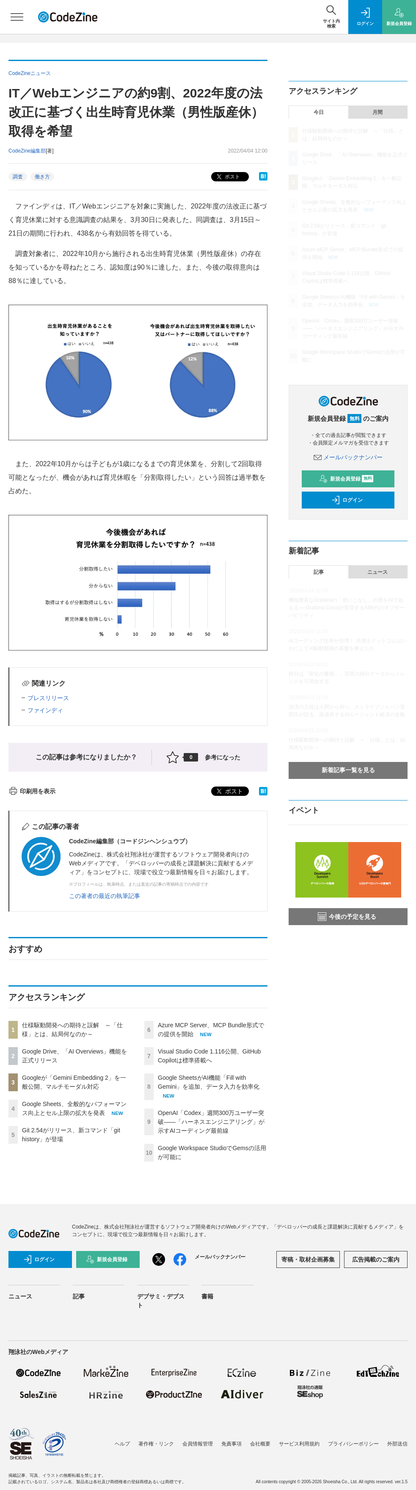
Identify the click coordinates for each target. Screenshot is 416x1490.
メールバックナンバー (348, 457)
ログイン (347, 500)
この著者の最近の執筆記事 (104, 895)
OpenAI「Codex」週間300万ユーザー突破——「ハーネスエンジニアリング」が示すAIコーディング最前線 (211, 1121)
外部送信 (397, 1444)
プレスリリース (48, 698)
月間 (377, 112)
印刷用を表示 (31, 791)
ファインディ (45, 710)
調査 (18, 177)
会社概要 (260, 1444)
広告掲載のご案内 (375, 1259)
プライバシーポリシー (353, 1444)
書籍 (207, 1296)
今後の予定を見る (347, 916)
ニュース (377, 572)
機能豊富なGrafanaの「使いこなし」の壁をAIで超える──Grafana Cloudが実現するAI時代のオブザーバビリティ (347, 607)
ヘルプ (122, 1444)
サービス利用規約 (299, 1444)
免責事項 (231, 1444)
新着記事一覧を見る (348, 770)
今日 (319, 112)
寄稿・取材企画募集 (308, 1259)
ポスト (227, 176)
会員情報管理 (197, 1444)
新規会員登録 (346, 479)
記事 (319, 572)
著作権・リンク (156, 1444)
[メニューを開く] (17, 17)
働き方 (42, 177)
